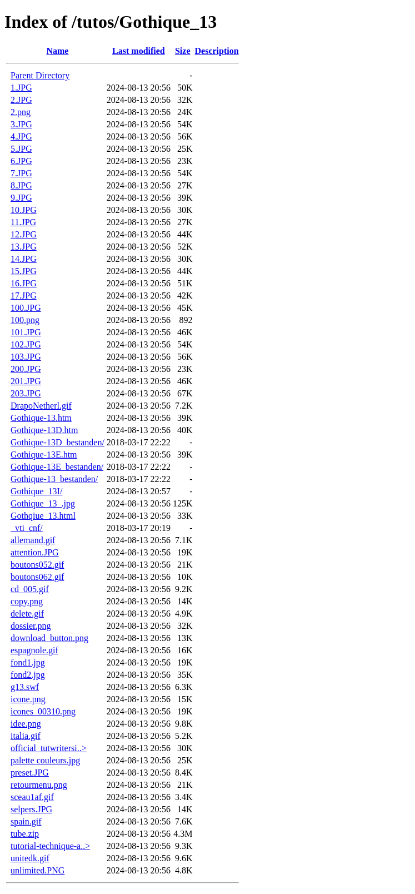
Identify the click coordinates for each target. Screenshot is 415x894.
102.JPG (26, 344)
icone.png (28, 699)
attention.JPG (35, 552)
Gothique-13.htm (41, 418)
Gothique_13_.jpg (43, 503)
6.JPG (21, 161)
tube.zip (25, 833)
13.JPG (24, 246)
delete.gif (27, 613)
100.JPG (26, 307)
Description (217, 51)
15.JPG (24, 271)
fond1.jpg (28, 662)
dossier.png (31, 625)
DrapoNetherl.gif (41, 405)
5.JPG (21, 148)
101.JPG (26, 332)
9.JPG (21, 197)
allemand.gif (33, 540)
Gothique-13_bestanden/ (54, 479)
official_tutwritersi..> (49, 748)
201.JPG (26, 381)
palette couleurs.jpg (45, 760)
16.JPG (24, 283)
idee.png (26, 723)
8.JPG (21, 185)
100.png (25, 320)
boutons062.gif (37, 577)
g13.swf (25, 687)
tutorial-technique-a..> (50, 846)
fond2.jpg (28, 674)
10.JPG (24, 210)
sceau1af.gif (32, 797)
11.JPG (23, 222)
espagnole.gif (34, 650)
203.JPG (26, 393)
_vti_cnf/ (27, 528)
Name (57, 51)
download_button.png (49, 638)
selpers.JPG (31, 809)
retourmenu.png (39, 784)
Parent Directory (40, 75)
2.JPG (21, 100)
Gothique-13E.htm (44, 454)
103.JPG (26, 356)
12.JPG (24, 234)
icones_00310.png (43, 711)
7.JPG (21, 173)
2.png (21, 112)
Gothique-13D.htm (44, 430)
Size (183, 51)
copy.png (27, 601)
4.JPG (21, 136)
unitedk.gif (30, 858)
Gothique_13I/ (36, 491)
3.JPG (21, 124)
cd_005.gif (30, 589)
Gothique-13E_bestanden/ (57, 466)
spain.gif (26, 821)
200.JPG (26, 369)
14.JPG (24, 259)
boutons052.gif (37, 564)
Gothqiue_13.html (43, 515)
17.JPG (24, 295)
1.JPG (21, 87)
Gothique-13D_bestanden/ (57, 442)
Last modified (138, 51)
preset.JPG (30, 772)
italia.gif (26, 736)
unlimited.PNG (37, 870)
